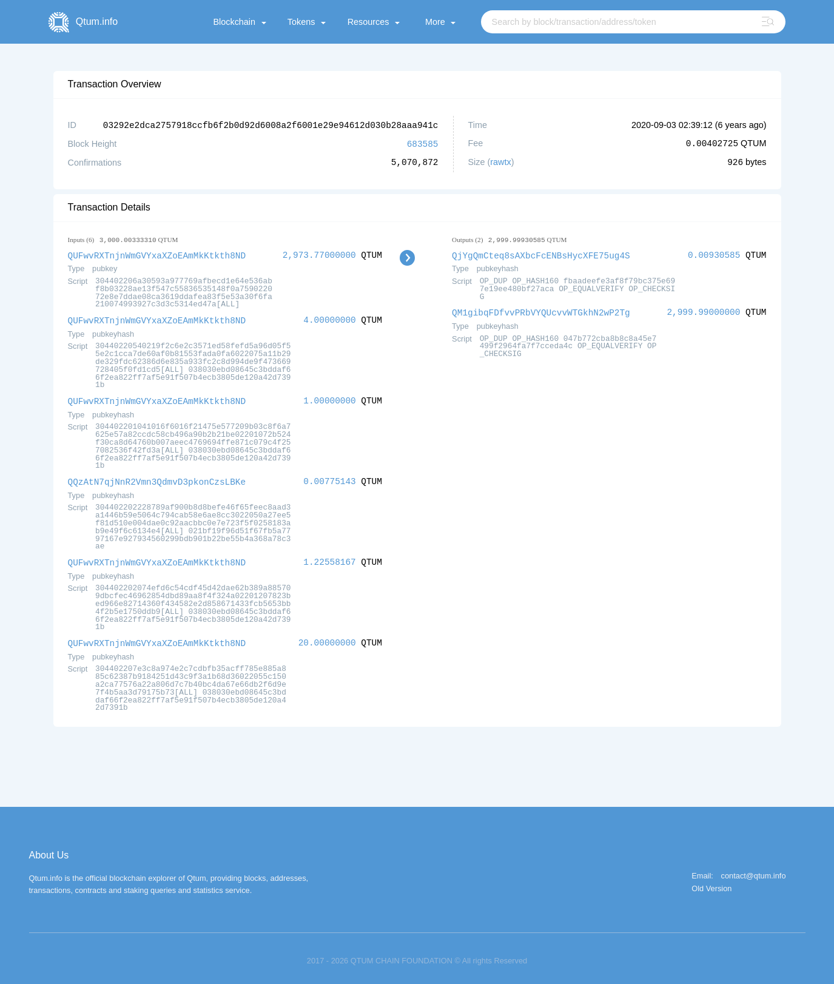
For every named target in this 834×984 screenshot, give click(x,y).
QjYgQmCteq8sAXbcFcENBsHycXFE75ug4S (541, 254)
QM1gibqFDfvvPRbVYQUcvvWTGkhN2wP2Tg (541, 310)
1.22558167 (329, 558)
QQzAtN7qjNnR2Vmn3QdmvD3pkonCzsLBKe (157, 478)
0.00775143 (329, 478)
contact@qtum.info (753, 871)
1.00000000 (329, 398)
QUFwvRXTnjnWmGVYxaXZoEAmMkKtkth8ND (157, 254)
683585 (423, 143)
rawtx (500, 161)
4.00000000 (329, 318)
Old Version (711, 884)
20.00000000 (327, 638)
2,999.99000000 (703, 310)
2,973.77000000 (319, 254)
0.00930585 (714, 254)
